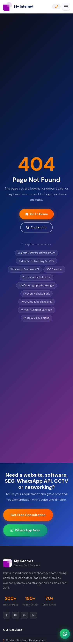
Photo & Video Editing (36, 318)
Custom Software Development (36, 253)
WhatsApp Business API (25, 269)
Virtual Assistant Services (36, 310)
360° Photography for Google (36, 285)
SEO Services (54, 269)
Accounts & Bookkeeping (36, 301)
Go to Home (36, 214)
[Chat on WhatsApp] (65, 634)
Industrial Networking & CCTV (36, 261)
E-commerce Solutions (36, 277)
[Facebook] (6, 615)
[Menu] (66, 7)
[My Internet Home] (18, 6)
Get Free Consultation (28, 515)
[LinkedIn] (24, 615)
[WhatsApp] (33, 615)
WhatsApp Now (25, 530)
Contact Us (36, 227)
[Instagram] (15, 615)
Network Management (36, 293)
